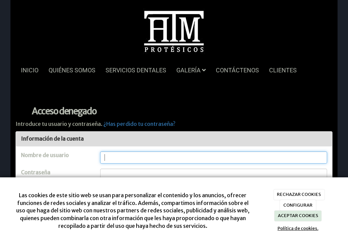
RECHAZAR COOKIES (299, 194)
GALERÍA (191, 70)
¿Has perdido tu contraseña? (139, 123)
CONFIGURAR (298, 205)
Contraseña (35, 172)
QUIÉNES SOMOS (72, 70)
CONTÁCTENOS (237, 70)
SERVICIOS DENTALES (136, 70)
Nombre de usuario (45, 155)
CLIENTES (283, 70)
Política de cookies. (298, 228)
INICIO (29, 70)
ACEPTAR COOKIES (298, 215)
